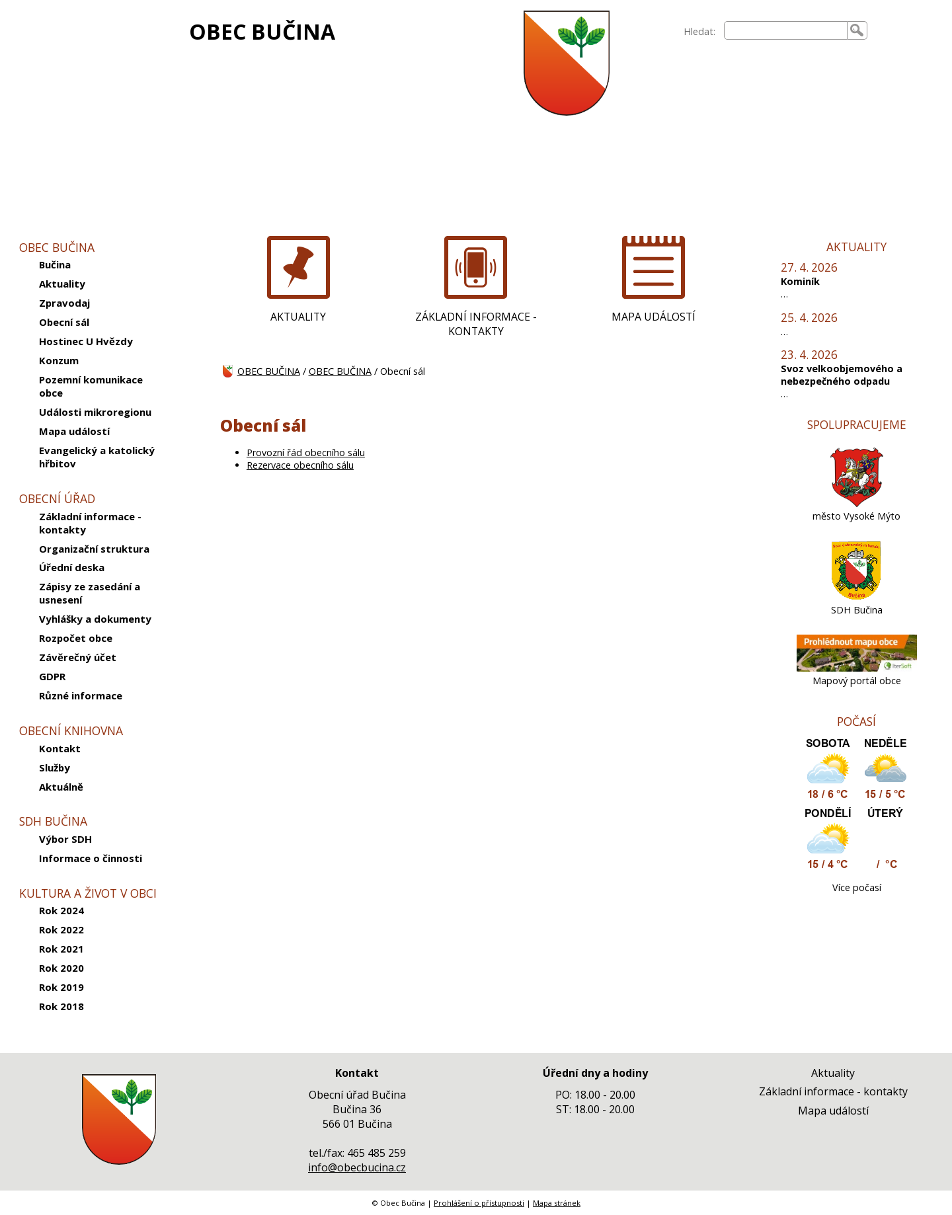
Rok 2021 (61, 948)
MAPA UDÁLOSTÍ (653, 316)
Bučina (55, 264)
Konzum (59, 360)
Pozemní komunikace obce (91, 386)
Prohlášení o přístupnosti (479, 1203)
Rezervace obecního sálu (300, 465)
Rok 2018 (61, 1006)
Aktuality (62, 283)
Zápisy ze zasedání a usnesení (89, 593)
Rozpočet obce (75, 638)
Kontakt (60, 748)
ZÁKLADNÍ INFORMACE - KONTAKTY (476, 323)
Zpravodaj (64, 302)
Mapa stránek (556, 1203)
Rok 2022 (61, 929)
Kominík (800, 281)
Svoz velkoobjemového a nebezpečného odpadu (841, 374)
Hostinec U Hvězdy (86, 341)
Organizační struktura (94, 548)
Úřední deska (71, 567)
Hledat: (699, 31)
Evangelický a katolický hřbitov (97, 457)
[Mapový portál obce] (856, 668)
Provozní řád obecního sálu (306, 452)
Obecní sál (64, 322)
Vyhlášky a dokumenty (95, 618)
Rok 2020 (61, 967)
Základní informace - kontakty (90, 523)
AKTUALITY (298, 316)
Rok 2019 (61, 987)
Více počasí (856, 887)
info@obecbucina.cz (357, 1167)
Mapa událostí (74, 431)
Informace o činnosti (90, 858)
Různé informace (80, 695)
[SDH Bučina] (856, 597)
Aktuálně (61, 786)
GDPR (52, 676)
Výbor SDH (65, 838)
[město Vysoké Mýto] (856, 503)
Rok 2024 (61, 910)
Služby (54, 767)
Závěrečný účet (77, 657)
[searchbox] (786, 30)
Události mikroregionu (95, 411)
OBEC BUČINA (262, 31)
